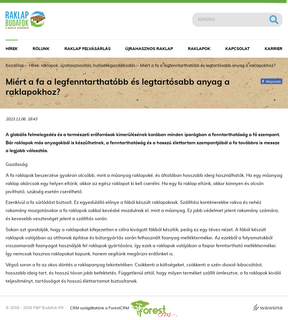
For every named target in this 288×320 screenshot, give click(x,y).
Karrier (273, 49)
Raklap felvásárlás (87, 49)
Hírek (12, 49)
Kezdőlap (15, 66)
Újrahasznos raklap (149, 49)
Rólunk (41, 49)
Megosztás (271, 81)
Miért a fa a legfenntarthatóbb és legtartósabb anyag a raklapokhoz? (208, 66)
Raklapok (199, 49)
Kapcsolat (237, 49)
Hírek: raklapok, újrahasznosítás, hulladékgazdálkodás (82, 66)
